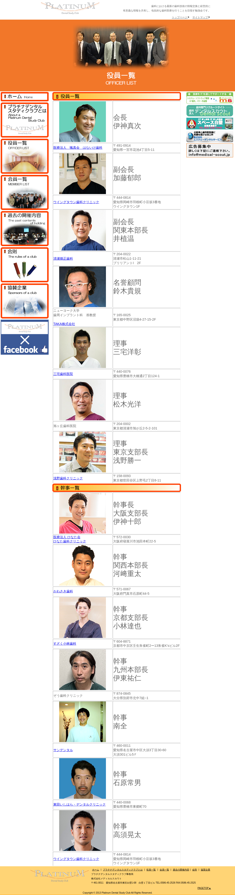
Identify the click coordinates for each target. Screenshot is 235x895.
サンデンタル (63, 750)
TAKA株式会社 (64, 324)
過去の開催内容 (181, 869)
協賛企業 (205, 869)
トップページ (180, 17)
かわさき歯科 (63, 591)
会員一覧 (164, 869)
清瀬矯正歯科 (63, 258)
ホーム (95, 869)
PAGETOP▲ (204, 888)
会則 (194, 869)
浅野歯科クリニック (68, 478)
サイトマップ (201, 17)
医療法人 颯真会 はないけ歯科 (77, 147)
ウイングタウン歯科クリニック (76, 202)
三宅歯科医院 (63, 374)
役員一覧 (151, 869)
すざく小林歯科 (64, 643)
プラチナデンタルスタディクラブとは (123, 869)
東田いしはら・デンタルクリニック (79, 804)
